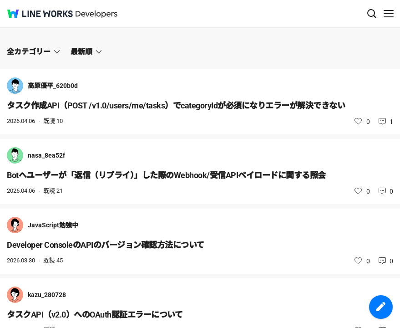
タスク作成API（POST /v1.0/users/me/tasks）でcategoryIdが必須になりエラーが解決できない (176, 105)
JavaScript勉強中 (53, 225)
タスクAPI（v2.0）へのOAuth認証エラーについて (94, 314)
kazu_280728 (47, 294)
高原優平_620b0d (53, 85)
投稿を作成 (380, 307)
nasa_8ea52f (46, 155)
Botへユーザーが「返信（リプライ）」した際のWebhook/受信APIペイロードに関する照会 (166, 175)
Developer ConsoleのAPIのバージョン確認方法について (105, 245)
